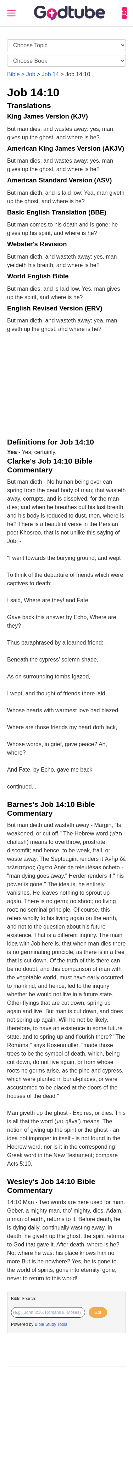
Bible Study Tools (51, 1324)
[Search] (124, 13)
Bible (13, 74)
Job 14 (50, 74)
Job (30, 74)
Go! (97, 1312)
